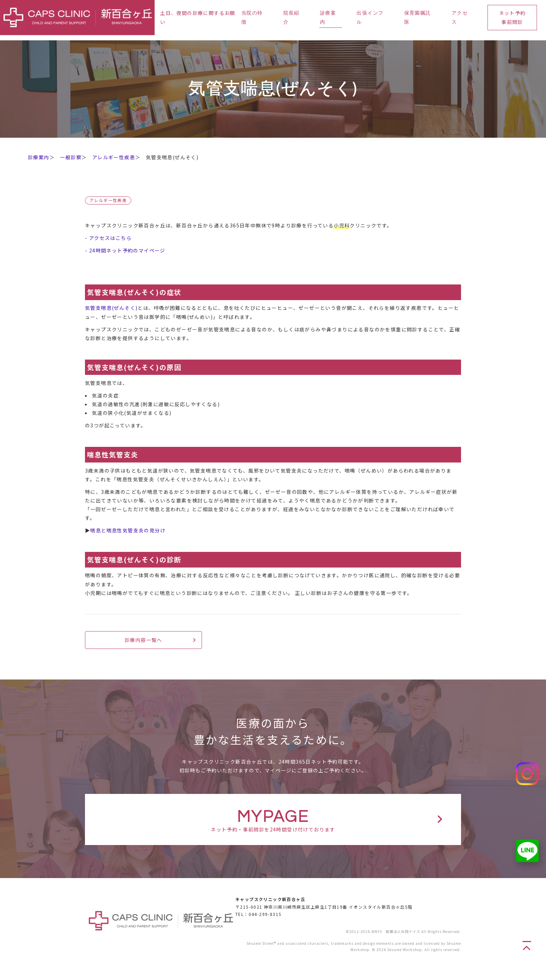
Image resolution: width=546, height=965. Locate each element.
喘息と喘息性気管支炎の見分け (127, 530)
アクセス (460, 17)
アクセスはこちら (110, 237)
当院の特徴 (252, 17)
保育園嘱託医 (417, 17)
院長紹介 (291, 17)
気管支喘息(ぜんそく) (111, 307)
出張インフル (370, 17)
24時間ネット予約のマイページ (127, 250)
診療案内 (328, 17)
